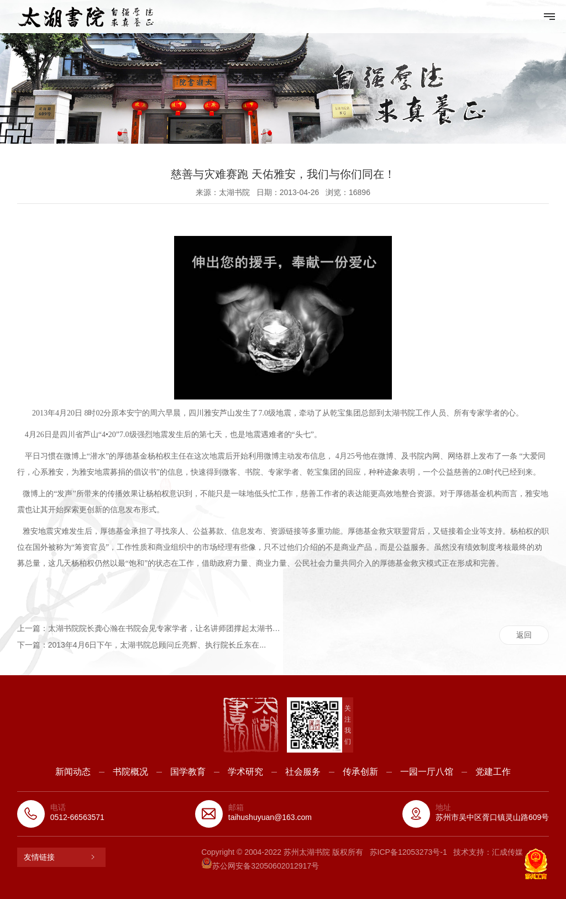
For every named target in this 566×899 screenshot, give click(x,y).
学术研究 (245, 771)
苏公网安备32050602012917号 (260, 865)
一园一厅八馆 (426, 771)
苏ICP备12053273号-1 (408, 852)
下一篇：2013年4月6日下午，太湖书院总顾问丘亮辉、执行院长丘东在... (141, 644)
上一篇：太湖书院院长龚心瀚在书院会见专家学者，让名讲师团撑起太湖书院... (150, 628)
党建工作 (493, 771)
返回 (524, 634)
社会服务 (303, 771)
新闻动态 (73, 771)
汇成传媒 (507, 852)
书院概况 (130, 771)
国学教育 (188, 771)
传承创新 (360, 771)
